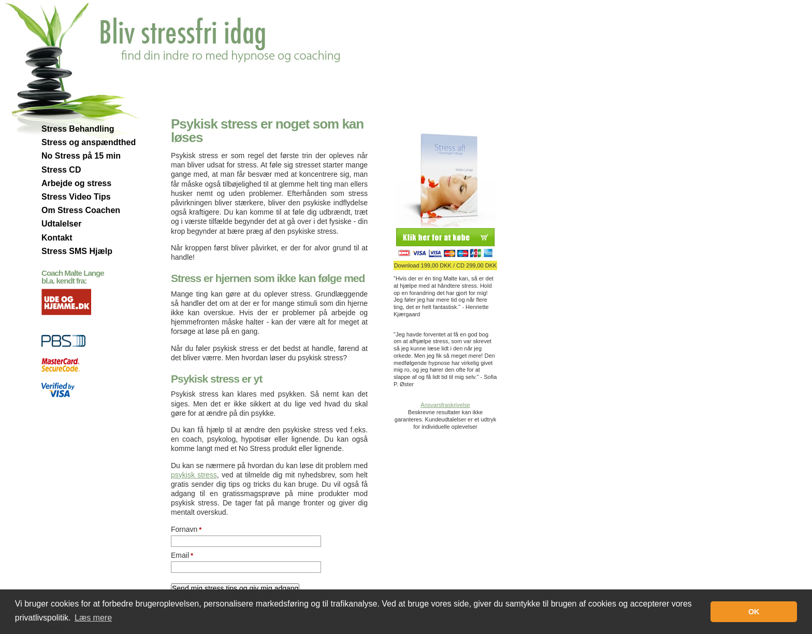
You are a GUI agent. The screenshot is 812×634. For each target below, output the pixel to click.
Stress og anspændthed (88, 142)
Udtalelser (61, 223)
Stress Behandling (77, 128)
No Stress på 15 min (81, 155)
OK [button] (754, 612)
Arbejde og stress (76, 183)
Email (182, 555)
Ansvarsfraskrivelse (445, 405)
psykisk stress (194, 475)
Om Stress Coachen (80, 210)
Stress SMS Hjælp (76, 251)
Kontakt (56, 237)
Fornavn (186, 529)
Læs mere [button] (93, 617)
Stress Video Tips (76, 196)
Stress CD (61, 169)
